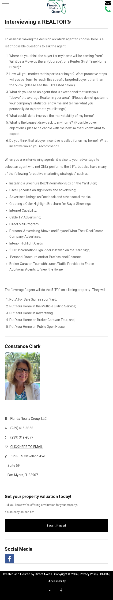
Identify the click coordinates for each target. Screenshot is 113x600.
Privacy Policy (89, 574)
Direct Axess (43, 574)
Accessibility (57, 581)
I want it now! (56, 525)
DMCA (104, 574)
